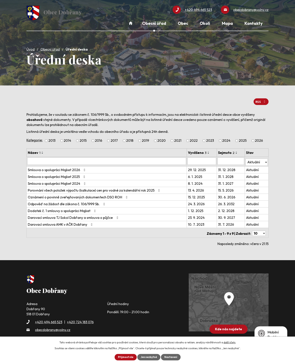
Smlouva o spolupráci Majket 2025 (57, 173)
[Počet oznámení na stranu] (259, 229)
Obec (183, 23)
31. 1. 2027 (226, 180)
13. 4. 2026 (196, 187)
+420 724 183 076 (80, 317)
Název (34, 150)
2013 (51, 138)
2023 (210, 138)
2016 (98, 138)
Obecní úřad (50, 48)
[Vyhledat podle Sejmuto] (231, 159)
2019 (145, 138)
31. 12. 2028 (227, 166)
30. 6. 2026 (227, 194)
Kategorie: (34, 138)
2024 (226, 138)
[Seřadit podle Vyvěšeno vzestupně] (209, 149)
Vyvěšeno (197, 150)
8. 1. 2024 (195, 180)
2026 (259, 138)
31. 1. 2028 (226, 173)
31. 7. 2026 (226, 221)
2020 (161, 138)
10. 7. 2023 (196, 221)
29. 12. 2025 (197, 166)
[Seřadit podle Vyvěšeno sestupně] (209, 151)
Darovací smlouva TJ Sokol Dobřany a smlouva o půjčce (74, 214)
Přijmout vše (124, 357)
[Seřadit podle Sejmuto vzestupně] (237, 149)
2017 (114, 138)
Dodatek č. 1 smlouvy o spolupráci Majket (62, 207)
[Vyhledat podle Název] (106, 159)
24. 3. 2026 (196, 201)
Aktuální (252, 166)
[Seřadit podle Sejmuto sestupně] (237, 151)
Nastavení (172, 357)
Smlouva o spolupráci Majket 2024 (57, 180)
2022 (194, 138)
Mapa (227, 23)
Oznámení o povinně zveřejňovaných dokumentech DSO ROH (78, 194)
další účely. (230, 342)
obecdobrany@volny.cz (52, 325)
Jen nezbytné (149, 357)
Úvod (30, 48)
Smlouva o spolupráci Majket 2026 (57, 166)
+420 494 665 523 (48, 317)
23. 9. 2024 (196, 214)
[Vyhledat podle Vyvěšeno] (202, 159)
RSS (261, 99)
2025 (243, 138)
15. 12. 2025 (196, 194)
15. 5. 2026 (226, 187)
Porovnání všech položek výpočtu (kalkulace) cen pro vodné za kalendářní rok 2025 (94, 187)
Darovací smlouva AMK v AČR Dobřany (61, 221)
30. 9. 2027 (226, 214)
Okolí (205, 23)
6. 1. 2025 (195, 173)
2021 (177, 138)
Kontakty (254, 23)
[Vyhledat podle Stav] (257, 158)
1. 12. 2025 (196, 207)
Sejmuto (226, 150)
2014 (67, 138)
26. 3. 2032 (226, 201)
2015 (83, 138)
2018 (129, 138)
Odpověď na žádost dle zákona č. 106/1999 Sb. (67, 201)
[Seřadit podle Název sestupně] (42, 151)
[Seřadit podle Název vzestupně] (42, 149)
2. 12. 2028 (226, 207)
